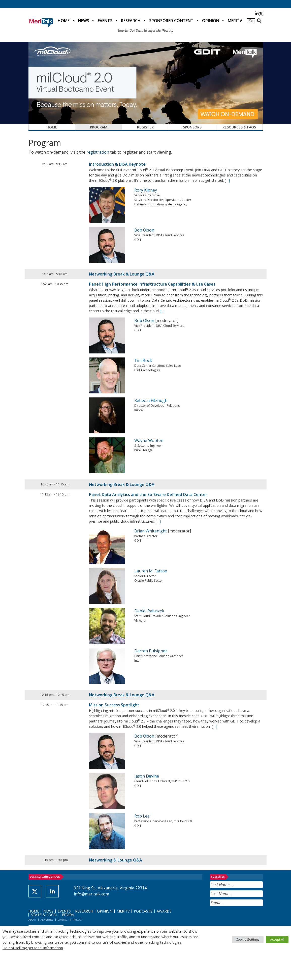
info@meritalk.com (91, 894)
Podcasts (143, 911)
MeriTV (235, 20)
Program (98, 127)
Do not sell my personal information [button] (33, 947)
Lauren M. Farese (150, 571)
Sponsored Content (171, 20)
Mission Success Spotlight (114, 705)
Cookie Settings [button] (248, 939)
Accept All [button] (277, 939)
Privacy (78, 919)
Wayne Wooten (148, 440)
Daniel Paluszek (149, 611)
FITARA (68, 914)
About (32, 919)
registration (97, 152)
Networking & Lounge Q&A (115, 860)
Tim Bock (143, 360)
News (83, 20)
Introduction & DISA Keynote (117, 164)
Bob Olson (144, 230)
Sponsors (192, 127)
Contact (63, 919)
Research (131, 20)
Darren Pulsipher (150, 651)
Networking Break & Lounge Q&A (121, 274)
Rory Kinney (145, 190)
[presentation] (248, 918)
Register (145, 127)
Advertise (47, 919)
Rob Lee (142, 816)
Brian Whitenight (150, 531)
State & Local (44, 914)
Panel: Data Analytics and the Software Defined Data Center (148, 494)
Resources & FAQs (239, 127)
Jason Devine (146, 776)
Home (64, 20)
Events (105, 20)
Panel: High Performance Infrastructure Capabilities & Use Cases (152, 284)
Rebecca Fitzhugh (150, 400)
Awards (164, 911)
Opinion (210, 20)
